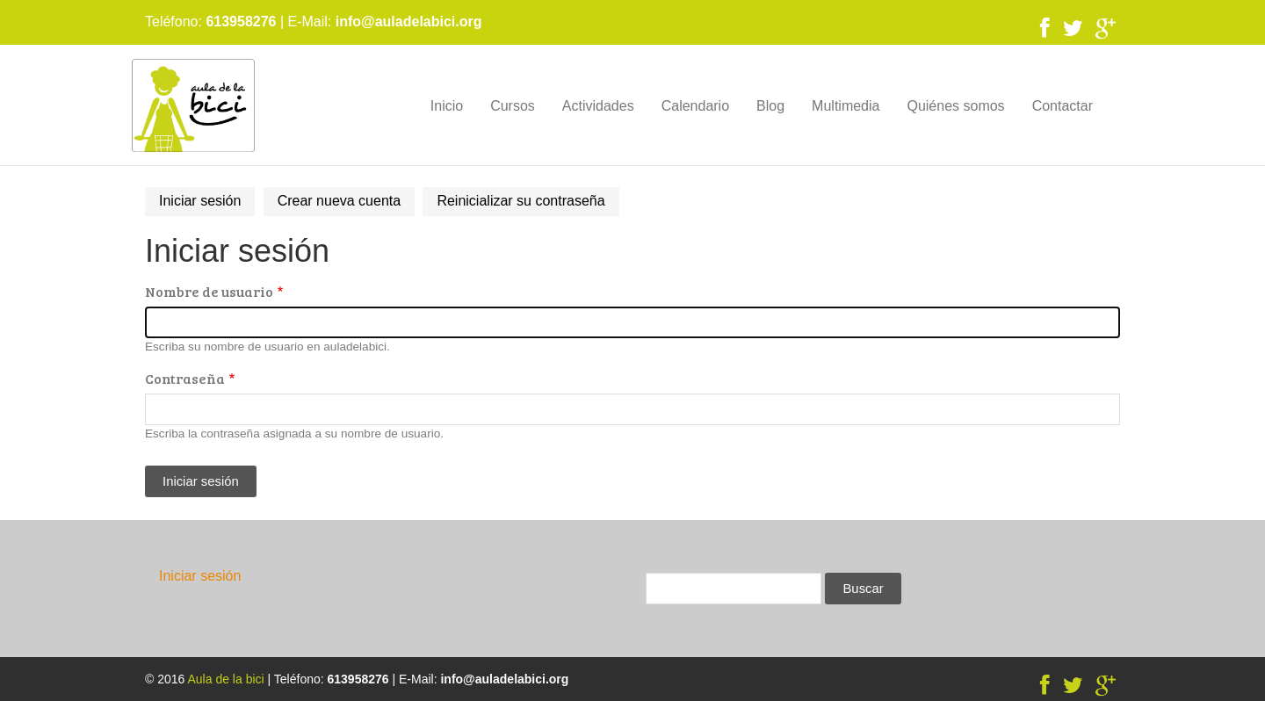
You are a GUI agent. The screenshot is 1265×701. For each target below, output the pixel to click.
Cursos (512, 105)
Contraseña (185, 378)
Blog (770, 105)
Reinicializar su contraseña (520, 200)
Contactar (1062, 105)
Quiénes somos (955, 105)
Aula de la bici (225, 679)
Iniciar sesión (207, 204)
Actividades (598, 105)
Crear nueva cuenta (339, 200)
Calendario (695, 105)
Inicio (446, 105)
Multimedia (845, 105)
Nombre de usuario (209, 291)
